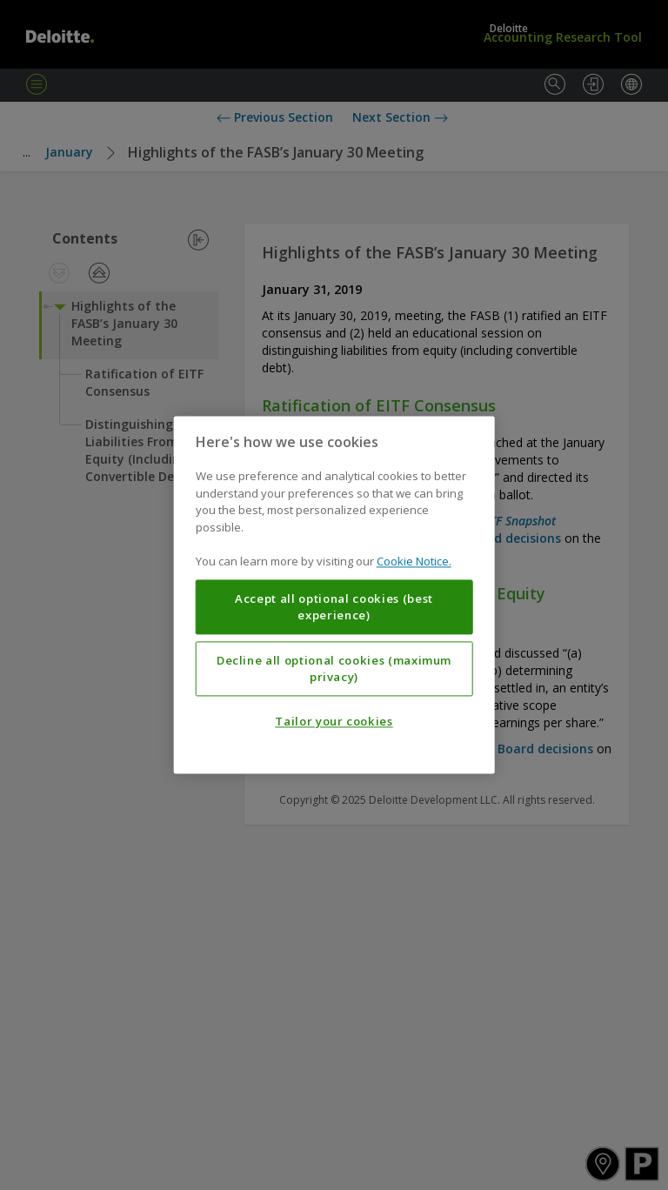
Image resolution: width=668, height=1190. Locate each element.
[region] (334, 594)
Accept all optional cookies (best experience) (334, 607)
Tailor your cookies (333, 722)
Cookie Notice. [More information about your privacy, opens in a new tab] (414, 562)
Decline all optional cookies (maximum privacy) (334, 669)
